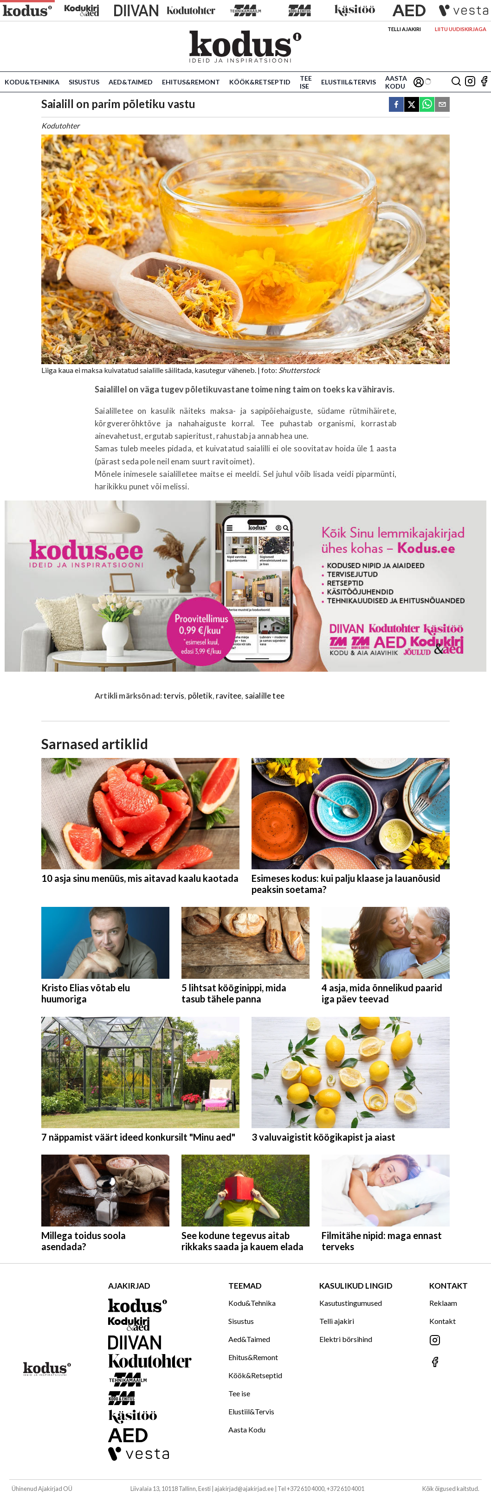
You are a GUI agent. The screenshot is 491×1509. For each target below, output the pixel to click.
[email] (442, 105)
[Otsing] (456, 82)
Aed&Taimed (131, 82)
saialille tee (264, 695)
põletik (200, 695)
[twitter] (411, 105)
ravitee (228, 695)
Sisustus (84, 82)
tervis (173, 695)
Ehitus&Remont (191, 82)
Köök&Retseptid (260, 82)
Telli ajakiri (404, 29)
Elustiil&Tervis (348, 82)
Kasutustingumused (350, 1302)
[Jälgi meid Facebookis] (484, 82)
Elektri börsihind (345, 1339)
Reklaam (443, 1302)
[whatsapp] (427, 105)
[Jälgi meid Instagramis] (470, 82)
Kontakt (442, 1320)
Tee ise (306, 82)
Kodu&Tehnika (32, 82)
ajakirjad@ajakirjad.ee (244, 1488)
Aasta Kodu (396, 82)
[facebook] (396, 105)
